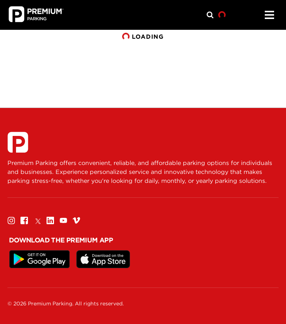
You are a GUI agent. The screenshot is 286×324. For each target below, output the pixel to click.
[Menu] (269, 15)
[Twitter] (37, 220)
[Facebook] (24, 220)
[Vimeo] (76, 220)
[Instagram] (11, 220)
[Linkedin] (50, 220)
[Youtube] (63, 220)
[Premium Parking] (17, 142)
